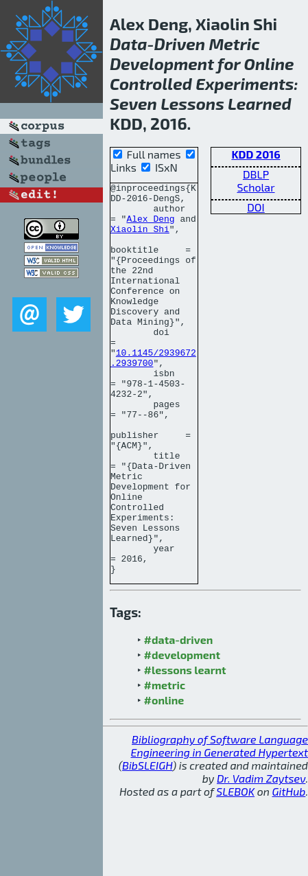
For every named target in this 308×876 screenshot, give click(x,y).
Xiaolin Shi (139, 239)
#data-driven (178, 717)
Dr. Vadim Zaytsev (261, 856)
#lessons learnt (185, 747)
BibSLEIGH (147, 843)
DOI (256, 207)
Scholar (255, 187)
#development (182, 732)
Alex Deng (150, 226)
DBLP (256, 174)
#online (164, 778)
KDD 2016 (255, 154)
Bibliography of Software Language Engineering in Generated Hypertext (219, 824)
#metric (164, 763)
